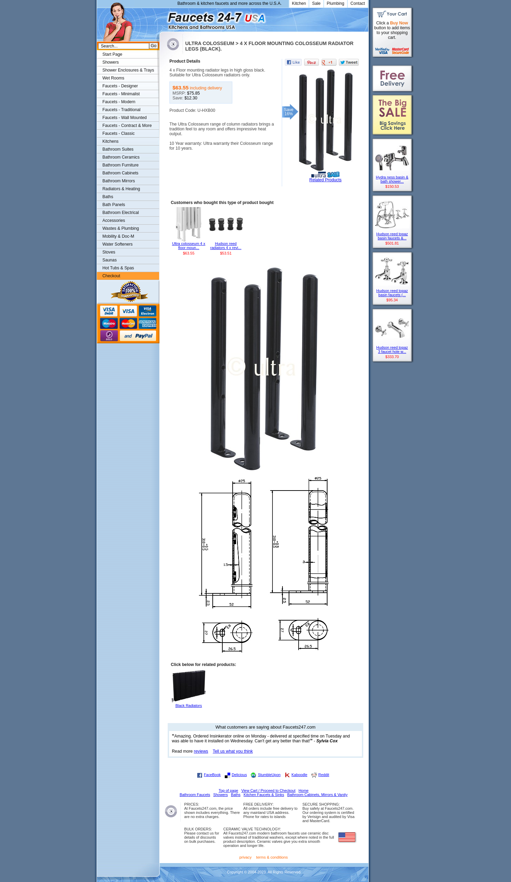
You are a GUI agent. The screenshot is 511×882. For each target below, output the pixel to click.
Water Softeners (117, 244)
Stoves (108, 252)
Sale (316, 3)
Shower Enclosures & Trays (128, 70)
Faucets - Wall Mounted (124, 117)
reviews (201, 751)
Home (304, 790)
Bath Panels (113, 204)
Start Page (112, 54)
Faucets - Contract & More (127, 125)
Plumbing (335, 3)
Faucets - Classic (118, 133)
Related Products (325, 180)
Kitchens (110, 141)
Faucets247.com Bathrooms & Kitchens (163, 18)
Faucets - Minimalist (121, 94)
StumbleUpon (269, 775)
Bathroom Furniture (120, 165)
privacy (246, 857)
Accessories (113, 220)
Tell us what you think (233, 751)
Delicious (239, 775)
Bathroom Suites (117, 149)
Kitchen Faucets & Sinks (264, 795)
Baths (107, 196)
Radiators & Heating (121, 188)
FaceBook (212, 775)
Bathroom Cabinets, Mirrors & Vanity (317, 795)
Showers (110, 62)
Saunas (109, 260)
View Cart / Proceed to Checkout (268, 790)
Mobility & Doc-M (118, 236)
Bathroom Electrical (120, 212)
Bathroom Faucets (195, 795)
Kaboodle (299, 775)
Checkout (111, 275)
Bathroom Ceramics (121, 157)
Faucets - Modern (118, 101)
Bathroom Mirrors (118, 181)
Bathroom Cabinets (120, 173)
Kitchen (299, 3)
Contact (358, 3)
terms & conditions (272, 857)
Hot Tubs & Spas (118, 268)
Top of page (228, 790)
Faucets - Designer (120, 86)
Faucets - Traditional (121, 109)
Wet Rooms (113, 78)
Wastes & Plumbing (120, 228)
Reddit (323, 775)
